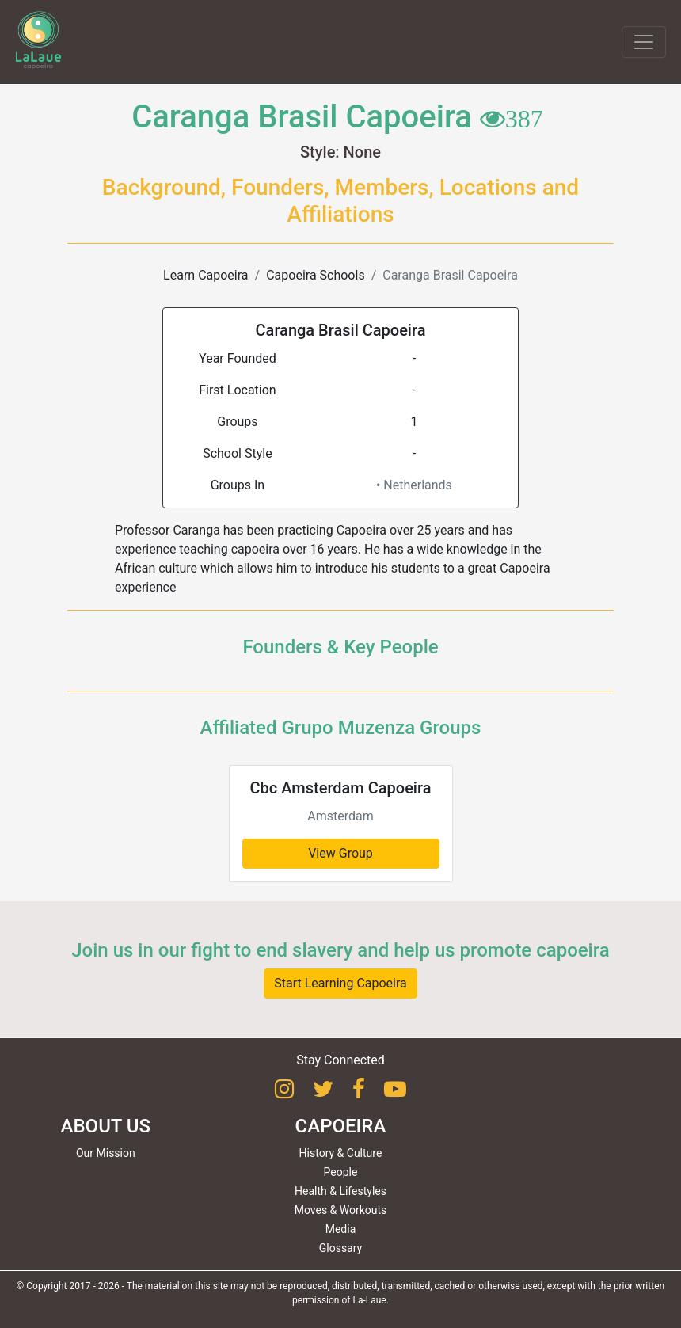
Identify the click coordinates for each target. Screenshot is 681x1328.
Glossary (340, 1248)
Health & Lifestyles (340, 1191)
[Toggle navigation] (644, 42)
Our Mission (105, 1153)
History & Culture (340, 1153)
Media (340, 1229)
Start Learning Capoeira (340, 983)
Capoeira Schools (315, 275)
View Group (340, 853)
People (341, 1172)
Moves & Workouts (341, 1210)
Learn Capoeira (205, 275)
